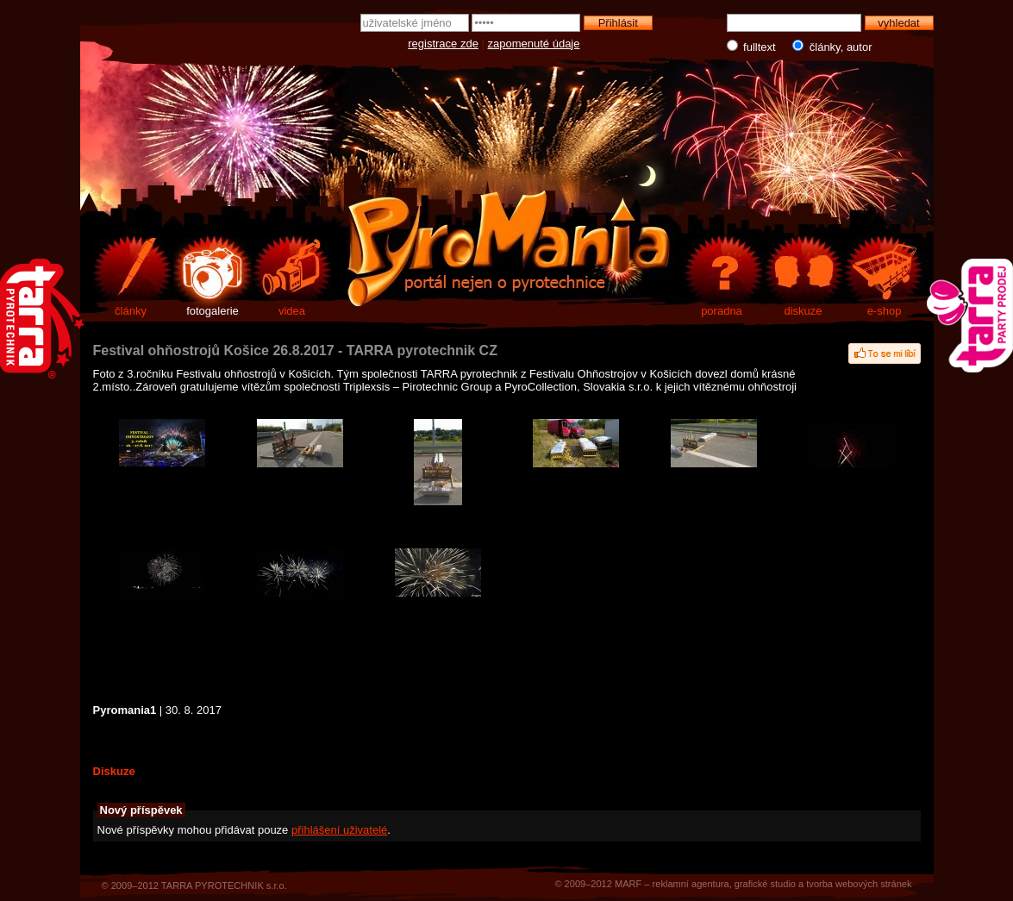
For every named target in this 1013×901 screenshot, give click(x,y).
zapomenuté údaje (534, 43)
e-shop (884, 310)
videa (291, 310)
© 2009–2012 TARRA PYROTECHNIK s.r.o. (194, 885)
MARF (628, 884)
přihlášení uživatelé (339, 829)
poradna (721, 310)
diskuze (803, 310)
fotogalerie (212, 310)
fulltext (753, 46)
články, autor (828, 46)
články (131, 310)
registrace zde (443, 43)
